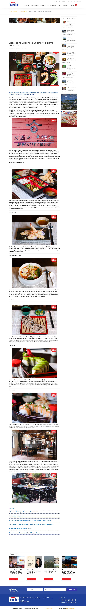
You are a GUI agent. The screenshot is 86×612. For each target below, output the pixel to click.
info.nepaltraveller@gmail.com (70, 602)
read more (13, 579)
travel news (53, 5)
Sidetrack (15, 11)
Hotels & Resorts (23, 11)
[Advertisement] (34, 32)
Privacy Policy (49, 608)
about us (72, 5)
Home (10, 11)
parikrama (65, 5)
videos (59, 5)
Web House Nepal (70, 608)
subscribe (72, 589)
